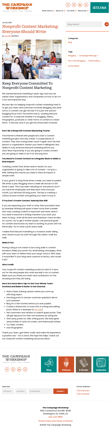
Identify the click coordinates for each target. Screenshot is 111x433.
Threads (86, 5)
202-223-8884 (56, 416)
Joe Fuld (8, 36)
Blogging (72, 55)
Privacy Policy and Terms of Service (55, 420)
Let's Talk (99, 7)
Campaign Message (88, 55)
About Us (59, 11)
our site (38, 309)
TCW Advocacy (83, 390)
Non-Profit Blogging (76, 61)
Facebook (68, 5)
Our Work (70, 11)
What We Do (47, 11)
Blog (70, 42)
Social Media (73, 66)
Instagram (74, 5)
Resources (82, 11)
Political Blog (94, 61)
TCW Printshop (83, 394)
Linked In (80, 5)
